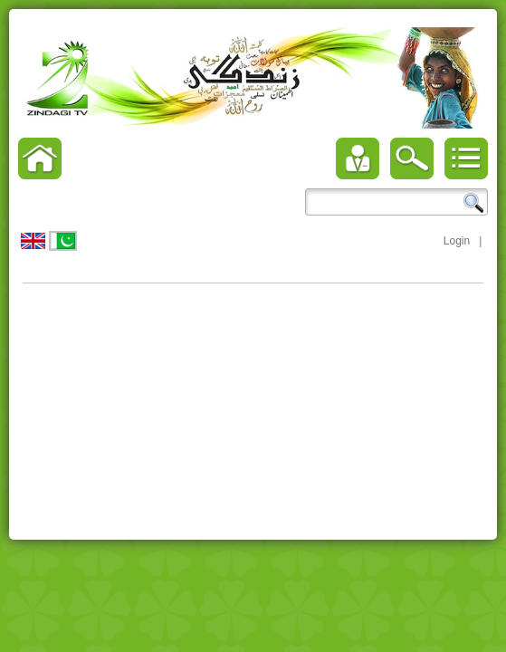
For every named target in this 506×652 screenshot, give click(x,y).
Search (473, 203)
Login (457, 241)
